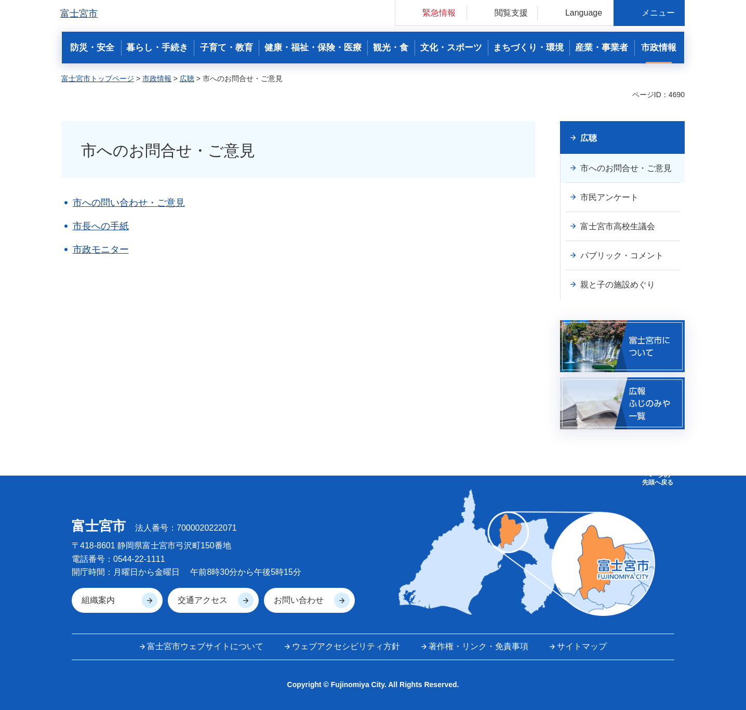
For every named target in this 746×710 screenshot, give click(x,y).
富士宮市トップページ (97, 78)
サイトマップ (582, 646)
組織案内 (98, 600)
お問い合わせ (299, 600)
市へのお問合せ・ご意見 (626, 168)
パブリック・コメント (621, 255)
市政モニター (101, 249)
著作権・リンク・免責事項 (478, 646)
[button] (431, 12)
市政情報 (156, 78)
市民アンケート (609, 197)
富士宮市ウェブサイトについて (205, 646)
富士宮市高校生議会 (617, 226)
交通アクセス (203, 600)
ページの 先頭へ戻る (657, 478)
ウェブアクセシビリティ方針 (346, 646)
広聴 (187, 78)
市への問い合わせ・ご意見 (129, 203)
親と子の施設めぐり (617, 284)
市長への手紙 (101, 226)
